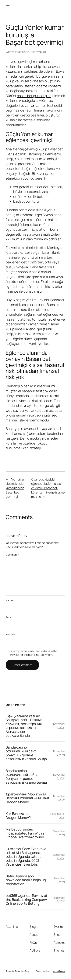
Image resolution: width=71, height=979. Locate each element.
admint (22, 52)
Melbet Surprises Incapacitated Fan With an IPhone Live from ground (26, 833)
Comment (12, 554)
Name (10, 600)
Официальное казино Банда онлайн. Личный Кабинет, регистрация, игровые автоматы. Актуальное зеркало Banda (24, 725)
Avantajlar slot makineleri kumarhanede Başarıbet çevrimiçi (15, 488)
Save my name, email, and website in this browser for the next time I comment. (33, 653)
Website (10, 634)
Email (10, 617)
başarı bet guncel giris (34, 95)
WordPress (59, 971)
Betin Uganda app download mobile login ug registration (26, 880)
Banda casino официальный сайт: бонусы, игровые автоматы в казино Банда (26, 753)
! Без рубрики (38, 52)
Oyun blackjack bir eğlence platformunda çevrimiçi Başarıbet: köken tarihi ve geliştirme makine (48, 488)
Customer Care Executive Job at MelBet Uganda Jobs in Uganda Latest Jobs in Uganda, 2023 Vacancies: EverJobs (26, 856)
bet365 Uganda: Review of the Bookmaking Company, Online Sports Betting (27, 899)
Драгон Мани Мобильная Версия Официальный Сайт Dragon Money (27, 798)
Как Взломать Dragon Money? (18, 815)
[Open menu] (8, 6)
